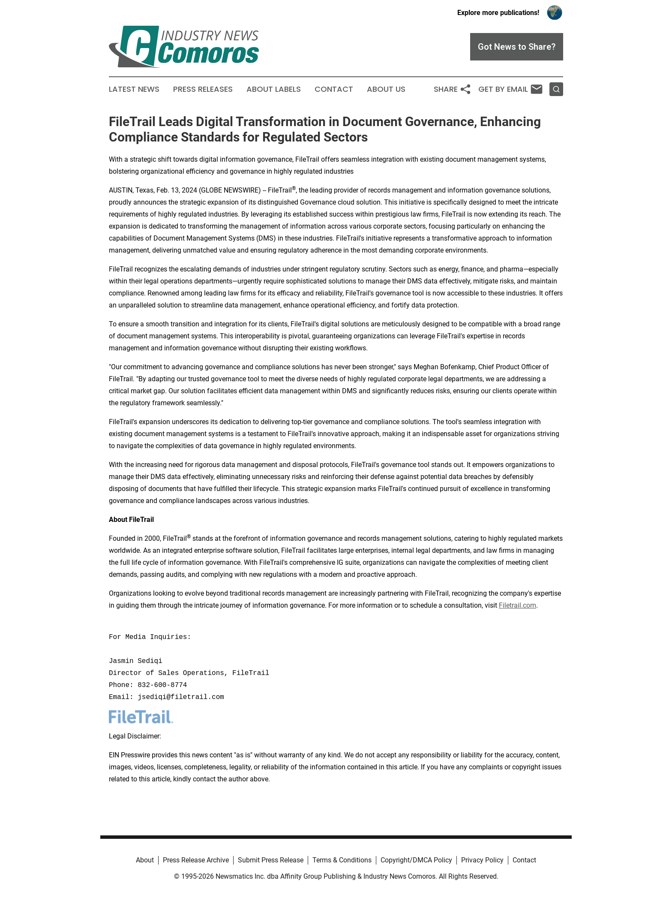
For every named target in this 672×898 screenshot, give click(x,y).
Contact (334, 89)
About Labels (273, 89)
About (145, 860)
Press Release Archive (196, 860)
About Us (386, 89)
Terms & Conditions (342, 860)
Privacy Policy (482, 860)
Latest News (134, 89)
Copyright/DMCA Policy (416, 860)
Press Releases (203, 89)
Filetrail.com (517, 605)
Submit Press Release (270, 860)
